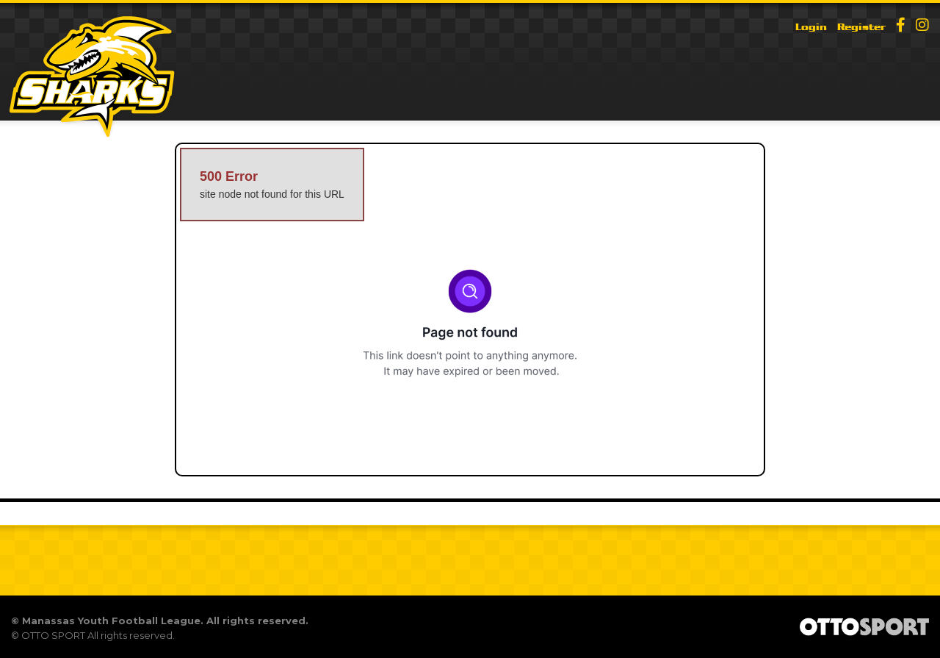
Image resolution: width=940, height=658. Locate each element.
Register (861, 26)
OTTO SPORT (53, 635)
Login (811, 26)
